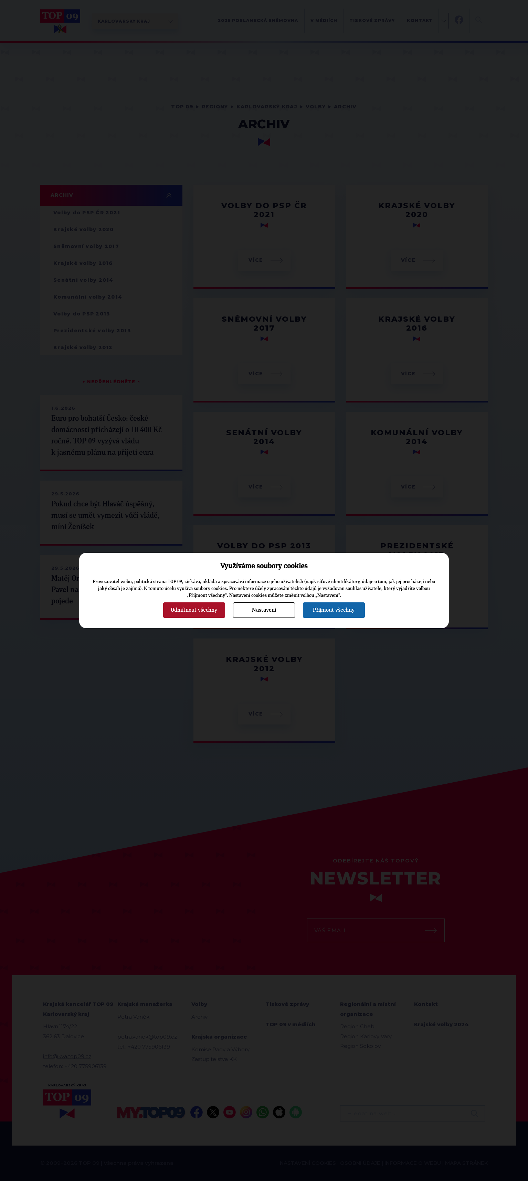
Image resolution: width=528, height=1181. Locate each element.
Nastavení (264, 610)
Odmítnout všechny (194, 610)
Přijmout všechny (334, 610)
